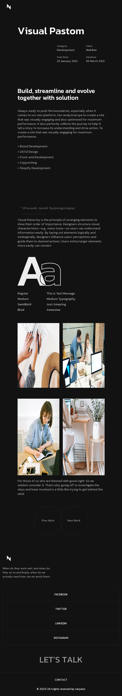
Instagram (61, 638)
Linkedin (61, 623)
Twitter (61, 609)
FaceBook (61, 594)
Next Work (69, 514)
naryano (80, 689)
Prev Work (44, 514)
